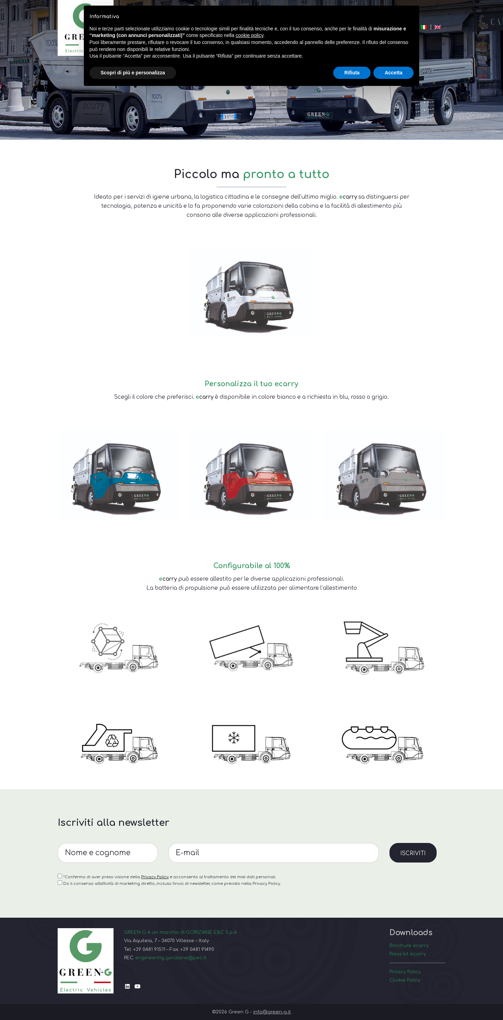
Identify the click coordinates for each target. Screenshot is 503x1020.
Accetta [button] (393, 72)
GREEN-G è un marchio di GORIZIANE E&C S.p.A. (181, 932)
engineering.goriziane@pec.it (170, 957)
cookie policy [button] (249, 35)
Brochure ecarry (409, 945)
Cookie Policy (404, 980)
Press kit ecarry (407, 953)
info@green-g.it (272, 1011)
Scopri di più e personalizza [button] (133, 72)
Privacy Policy (155, 911)
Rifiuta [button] (352, 72)
